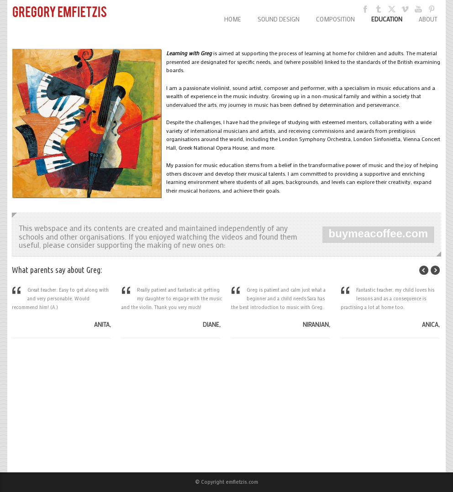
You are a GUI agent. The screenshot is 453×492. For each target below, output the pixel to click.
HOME (232, 19)
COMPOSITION (335, 19)
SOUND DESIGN (279, 19)
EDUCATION (386, 19)
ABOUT (428, 19)
